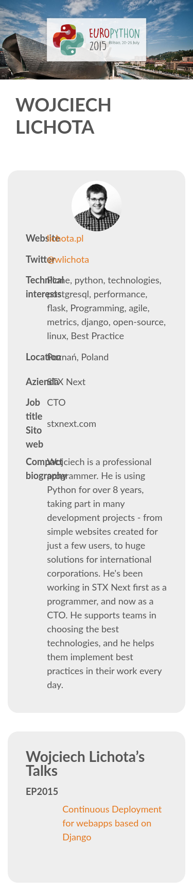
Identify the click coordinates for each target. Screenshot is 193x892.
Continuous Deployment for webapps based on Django (112, 822)
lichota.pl (65, 238)
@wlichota (68, 259)
